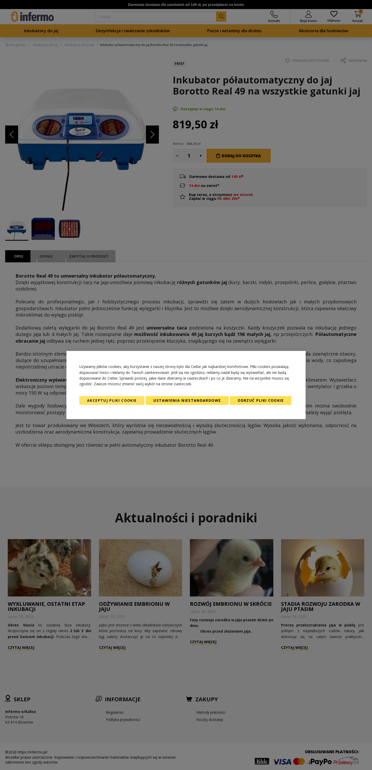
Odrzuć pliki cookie (261, 400)
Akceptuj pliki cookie (112, 400)
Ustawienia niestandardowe (187, 400)
